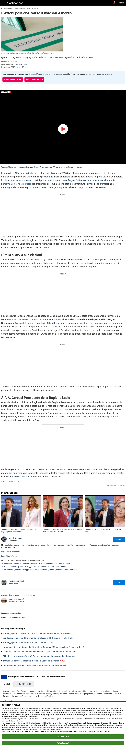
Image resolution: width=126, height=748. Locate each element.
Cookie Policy (105, 731)
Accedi (121, 3)
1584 (20, 710)
